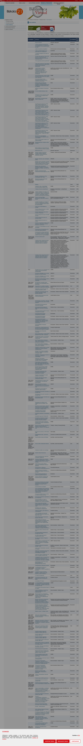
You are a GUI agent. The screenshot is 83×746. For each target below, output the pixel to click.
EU (79, 735)
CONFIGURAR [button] (75, 741)
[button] (50, 741)
